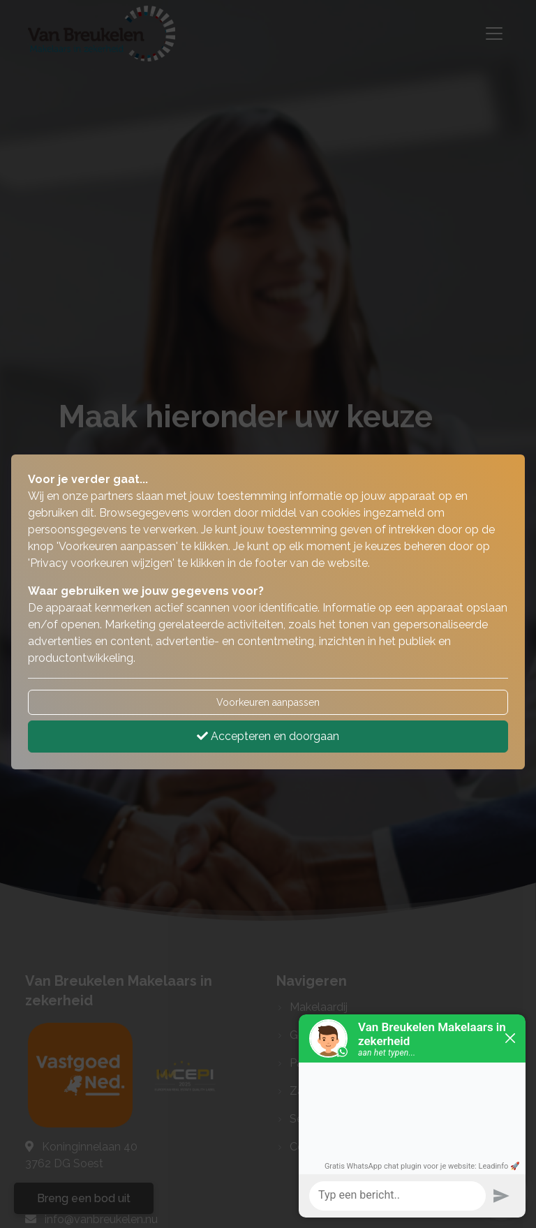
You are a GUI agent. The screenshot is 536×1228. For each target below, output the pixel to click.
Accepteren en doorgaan (268, 736)
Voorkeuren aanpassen (268, 702)
